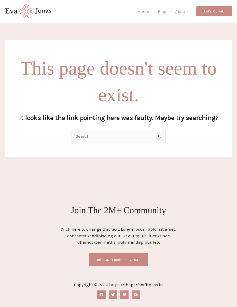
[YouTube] (136, 294)
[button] (214, 11)
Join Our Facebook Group (118, 259)
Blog (162, 11)
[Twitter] (113, 294)
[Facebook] (101, 294)
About (181, 11)
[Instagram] (124, 294)
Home (143, 11)
